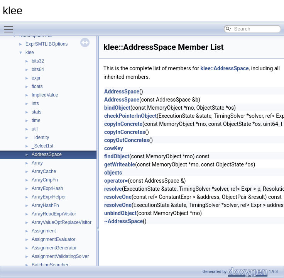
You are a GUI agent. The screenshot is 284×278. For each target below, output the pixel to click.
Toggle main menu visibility (10, 26)
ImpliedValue (45, 95)
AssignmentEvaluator (53, 239)
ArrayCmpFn (45, 180)
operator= (116, 181)
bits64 (38, 69)
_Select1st (42, 146)
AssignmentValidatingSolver (60, 256)
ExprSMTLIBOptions (46, 44)
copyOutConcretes (126, 140)
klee (29, 52)
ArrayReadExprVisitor (54, 214)
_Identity (40, 137)
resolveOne (118, 197)
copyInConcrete (123, 124)
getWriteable (119, 164)
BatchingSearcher (50, 265)
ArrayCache (44, 171)
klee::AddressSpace (224, 68)
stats (36, 112)
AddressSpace (47, 154)
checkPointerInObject (130, 116)
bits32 (38, 61)
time (36, 120)
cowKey (113, 148)
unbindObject (120, 213)
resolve (113, 189)
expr (36, 78)
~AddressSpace (123, 221)
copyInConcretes (124, 132)
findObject (116, 156)
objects (113, 173)
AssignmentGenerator (54, 248)
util (34, 129)
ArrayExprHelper (49, 197)
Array (37, 163)
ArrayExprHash (47, 188)
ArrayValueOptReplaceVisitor (61, 222)
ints (35, 103)
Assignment (44, 231)
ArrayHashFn (45, 205)
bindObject (117, 108)
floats (37, 86)
